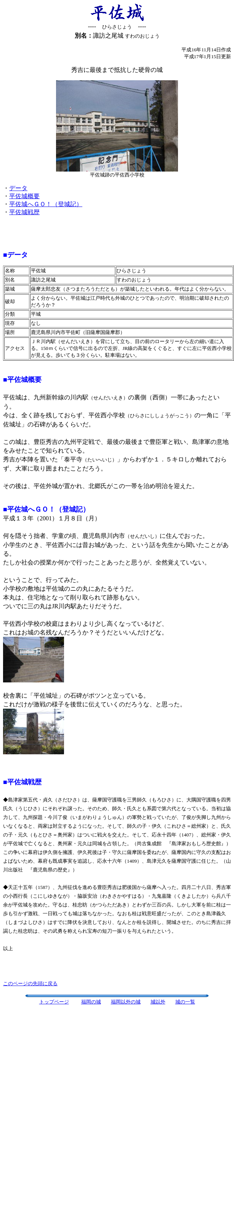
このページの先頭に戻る (30, 983)
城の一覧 (185, 1002)
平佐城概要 (24, 196)
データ (18, 188)
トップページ (54, 1002)
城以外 (158, 1002)
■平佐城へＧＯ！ (29, 509)
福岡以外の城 (126, 1002)
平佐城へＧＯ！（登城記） (45, 204)
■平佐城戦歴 (22, 782)
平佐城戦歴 (24, 212)
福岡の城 (91, 1002)
